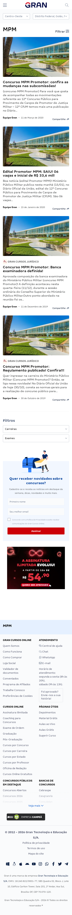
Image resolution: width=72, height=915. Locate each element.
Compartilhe (60, 119)
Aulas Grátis (46, 729)
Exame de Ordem (13, 727)
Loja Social (9, 663)
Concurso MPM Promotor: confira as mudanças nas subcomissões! (35, 84)
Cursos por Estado (14, 756)
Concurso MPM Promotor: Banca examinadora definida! (32, 269)
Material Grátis (48, 718)
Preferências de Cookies (18, 695)
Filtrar (62, 31)
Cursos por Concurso (16, 745)
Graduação (10, 733)
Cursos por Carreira (15, 751)
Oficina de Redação (14, 768)
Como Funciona (12, 651)
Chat (43, 651)
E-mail (44, 663)
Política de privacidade (36, 842)
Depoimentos (47, 712)
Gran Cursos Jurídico (21, 261)
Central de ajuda (50, 645)
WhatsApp (47, 657)
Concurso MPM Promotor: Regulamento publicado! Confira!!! (33, 368)
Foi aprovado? (50, 695)
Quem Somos (11, 645)
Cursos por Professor (16, 762)
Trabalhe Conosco (14, 690)
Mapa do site (36, 853)
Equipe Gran (10, 117)
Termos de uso (36, 848)
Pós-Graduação (12, 739)
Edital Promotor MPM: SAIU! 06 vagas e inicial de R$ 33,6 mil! (31, 173)
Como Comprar (12, 657)
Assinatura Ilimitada (15, 712)
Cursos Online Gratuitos (17, 774)
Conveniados (11, 678)
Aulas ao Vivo (47, 724)
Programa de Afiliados (16, 684)
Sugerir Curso (47, 735)
